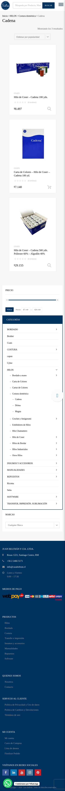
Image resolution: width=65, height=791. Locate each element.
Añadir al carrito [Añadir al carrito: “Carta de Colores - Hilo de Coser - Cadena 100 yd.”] (49, 187)
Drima (18, 405)
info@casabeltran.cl (16, 567)
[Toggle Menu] (60, 5)
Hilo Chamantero (19, 431)
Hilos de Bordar (19, 443)
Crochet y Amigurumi (21, 419)
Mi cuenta (9, 738)
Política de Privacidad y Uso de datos (22, 704)
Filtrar (9, 309)
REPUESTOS (13, 477)
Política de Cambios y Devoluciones (21, 710)
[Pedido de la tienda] (32, 37)
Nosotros (9, 682)
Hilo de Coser (18, 437)
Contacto (9, 687)
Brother (10, 336)
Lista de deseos (12, 748)
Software (9, 658)
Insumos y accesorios (15, 643)
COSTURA (12, 349)
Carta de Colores (19, 381)
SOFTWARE (13, 497)
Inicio (5, 16)
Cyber (9, 363)
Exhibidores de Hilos (21, 425)
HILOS (13, 16)
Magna (18, 411)
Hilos (7, 623)
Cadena (18, 399)
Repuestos (9, 653)
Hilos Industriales (20, 449)
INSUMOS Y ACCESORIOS (20, 463)
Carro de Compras (13, 743)
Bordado (9, 628)
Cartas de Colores (20, 387)
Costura (8, 633)
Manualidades (11, 648)
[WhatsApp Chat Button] (7, 783)
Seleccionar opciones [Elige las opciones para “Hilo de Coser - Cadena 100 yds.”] (49, 109)
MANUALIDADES (16, 470)
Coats (17, 93)
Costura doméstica (27, 16)
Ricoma (10, 483)
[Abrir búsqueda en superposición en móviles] (34, 5)
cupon (9, 356)
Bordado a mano (19, 375)
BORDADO (12, 329)
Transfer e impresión (14, 638)
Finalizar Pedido (12, 753)
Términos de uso (12, 715)
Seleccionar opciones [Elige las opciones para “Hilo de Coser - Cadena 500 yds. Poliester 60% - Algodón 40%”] (49, 265)
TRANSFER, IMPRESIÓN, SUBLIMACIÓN (27, 504)
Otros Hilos (17, 455)
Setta (9, 490)
